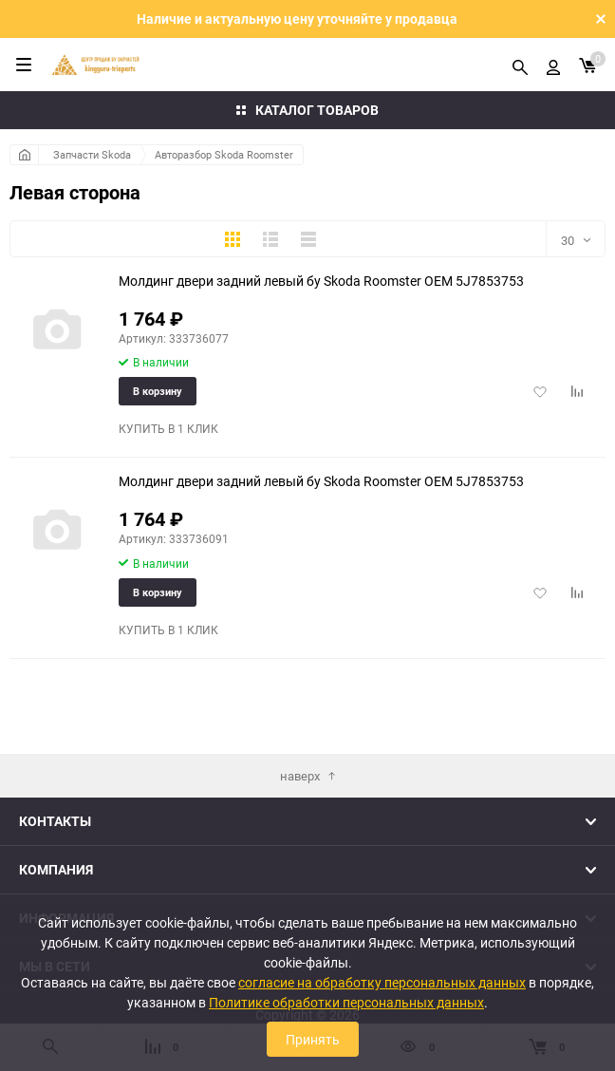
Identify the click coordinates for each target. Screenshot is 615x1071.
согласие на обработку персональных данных (382, 982)
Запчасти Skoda (92, 154)
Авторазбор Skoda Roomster (224, 154)
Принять (313, 1039)
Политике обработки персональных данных (346, 1002)
